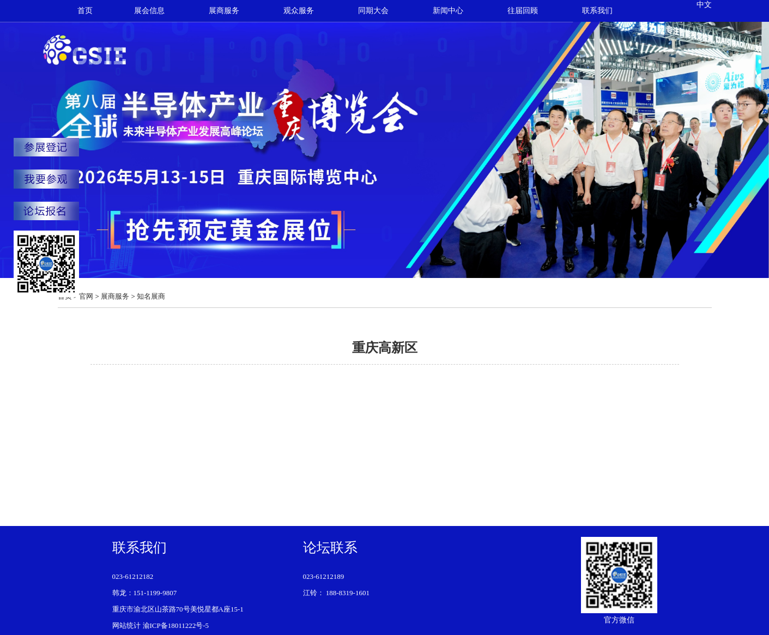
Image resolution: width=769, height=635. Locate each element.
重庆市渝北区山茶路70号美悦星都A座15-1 (178, 609)
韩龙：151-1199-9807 (144, 593)
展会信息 (149, 11)
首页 (85, 11)
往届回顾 (522, 11)
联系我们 (597, 11)
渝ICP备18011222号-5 (176, 625)
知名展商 (151, 296)
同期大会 (373, 11)
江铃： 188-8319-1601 (336, 593)
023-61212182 (133, 576)
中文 (704, 5)
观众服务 (298, 11)
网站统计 (126, 625)
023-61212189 (323, 576)
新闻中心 (448, 11)
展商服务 (224, 11)
